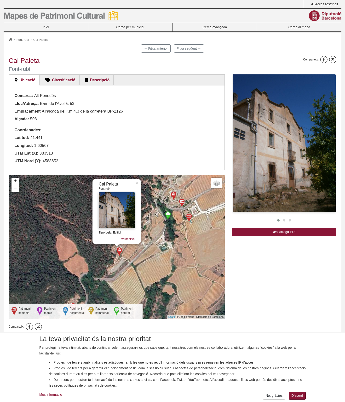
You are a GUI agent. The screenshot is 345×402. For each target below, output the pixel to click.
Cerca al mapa (299, 27)
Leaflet (172, 316)
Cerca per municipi (130, 27)
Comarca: (23, 95)
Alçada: (21, 119)
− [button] (15, 188)
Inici (46, 27)
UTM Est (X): (26, 153)
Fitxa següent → (189, 48)
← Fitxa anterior (156, 48)
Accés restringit (326, 4)
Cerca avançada (214, 27)
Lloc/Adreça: (26, 103)
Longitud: (23, 145)
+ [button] (15, 181)
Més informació (50, 399)
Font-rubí (23, 40)
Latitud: (21, 137)
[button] (284, 143)
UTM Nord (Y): (27, 161)
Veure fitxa (128, 239)
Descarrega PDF (284, 232)
